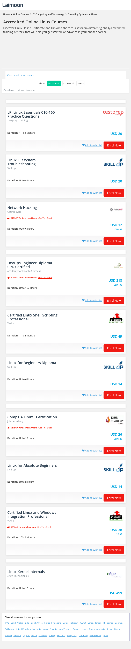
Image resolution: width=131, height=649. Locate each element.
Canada (76, 629)
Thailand (61, 635)
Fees (80, 83)
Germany (83, 635)
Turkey (52, 635)
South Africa (37, 622)
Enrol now (114, 145)
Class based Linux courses (20, 75)
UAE (7, 622)
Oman (90, 622)
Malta (34, 635)
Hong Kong (72, 635)
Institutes (54, 83)
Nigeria (53, 629)
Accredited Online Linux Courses (35, 22)
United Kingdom (23, 629)
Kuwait (83, 622)
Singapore (56, 622)
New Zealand (65, 629)
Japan (105, 635)
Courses (68, 83)
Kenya (109, 629)
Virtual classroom (26, 90)
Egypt (47, 622)
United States (88, 629)
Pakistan (74, 622)
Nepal (45, 629)
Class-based (9, 90)
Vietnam (17, 635)
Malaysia (36, 629)
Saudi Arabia (17, 622)
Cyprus (26, 635)
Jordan (98, 622)
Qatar (65, 622)
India (27, 622)
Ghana (117, 629)
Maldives (43, 635)
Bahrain (118, 622)
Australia (100, 629)
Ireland (8, 635)
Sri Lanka (9, 629)
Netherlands (95, 635)
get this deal (45, 218)
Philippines (108, 622)
